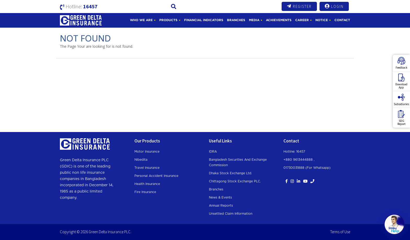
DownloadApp (401, 81)
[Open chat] (394, 224)
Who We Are (141, 20)
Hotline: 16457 (294, 151)
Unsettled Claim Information (230, 213)
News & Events (220, 197)
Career (302, 20)
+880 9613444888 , (299, 159)
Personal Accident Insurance (156, 175)
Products (168, 20)
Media (254, 20)
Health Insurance (147, 183)
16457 (90, 6)
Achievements (279, 20)
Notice (321, 20)
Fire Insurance (145, 192)
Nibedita (140, 159)
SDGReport (401, 118)
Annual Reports (221, 205)
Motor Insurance (147, 151)
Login (334, 6)
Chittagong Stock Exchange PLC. (235, 181)
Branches (236, 20)
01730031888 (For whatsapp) (307, 167)
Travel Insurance (147, 167)
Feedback (401, 63)
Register (299, 6)
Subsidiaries (401, 99)
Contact (342, 20)
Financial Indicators (203, 20)
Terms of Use (340, 231)
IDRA (213, 151)
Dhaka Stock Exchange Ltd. (230, 173)
